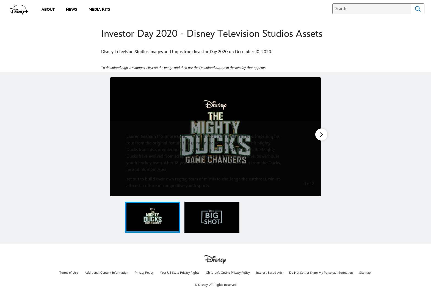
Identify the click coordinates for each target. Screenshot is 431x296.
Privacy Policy (144, 273)
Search (418, 9)
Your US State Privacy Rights (179, 273)
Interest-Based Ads (269, 273)
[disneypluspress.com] (19, 9)
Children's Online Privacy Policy (228, 273)
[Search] (371, 8)
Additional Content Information (106, 273)
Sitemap (365, 273)
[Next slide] (312, 136)
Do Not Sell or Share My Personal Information (321, 273)
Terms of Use (68, 273)
